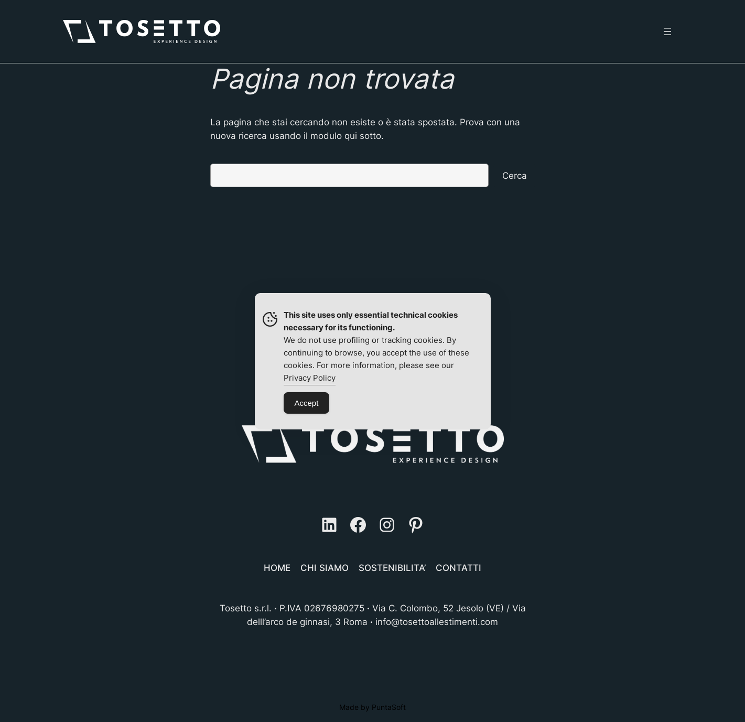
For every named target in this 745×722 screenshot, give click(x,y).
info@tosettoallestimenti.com (436, 622)
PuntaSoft (389, 707)
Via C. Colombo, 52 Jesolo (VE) (438, 608)
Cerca (514, 175)
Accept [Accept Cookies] (307, 402)
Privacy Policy (310, 378)
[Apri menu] (667, 31)
